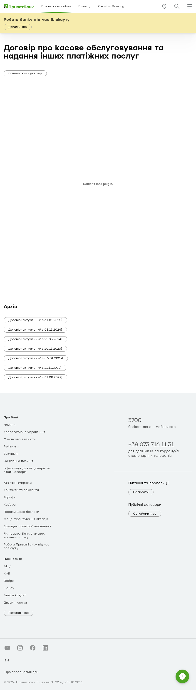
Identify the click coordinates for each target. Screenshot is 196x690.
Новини (9, 425)
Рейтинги (11, 446)
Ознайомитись (144, 514)
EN (7, 660)
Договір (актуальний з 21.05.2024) (35, 339)
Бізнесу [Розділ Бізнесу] (84, 6)
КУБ (7, 573)
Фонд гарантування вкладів (26, 519)
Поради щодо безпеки (21, 512)
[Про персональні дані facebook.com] (32, 647)
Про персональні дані (22, 672)
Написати (141, 492)
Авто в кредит (15, 595)
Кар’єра (10, 504)
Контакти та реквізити (21, 490)
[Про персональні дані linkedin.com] (45, 647)
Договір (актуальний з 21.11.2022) (35, 368)
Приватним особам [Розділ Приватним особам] (56, 6)
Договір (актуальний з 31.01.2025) (35, 320)
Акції (7, 566)
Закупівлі (11, 454)
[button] (189, 6)
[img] (19, 6)
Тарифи (9, 497)
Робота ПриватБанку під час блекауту (26, 546)
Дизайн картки (15, 602)
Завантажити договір (25, 73)
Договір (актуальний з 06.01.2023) (35, 358)
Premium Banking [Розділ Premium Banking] (111, 6)
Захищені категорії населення (27, 526)
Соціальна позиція (18, 461)
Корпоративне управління (24, 432)
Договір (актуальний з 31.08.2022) (35, 377)
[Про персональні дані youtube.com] (7, 647)
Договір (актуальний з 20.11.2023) (35, 349)
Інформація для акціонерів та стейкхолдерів (27, 470)
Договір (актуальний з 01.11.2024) (35, 329)
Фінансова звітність (20, 439)
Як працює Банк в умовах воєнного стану (24, 535)
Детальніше (17, 27)
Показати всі (18, 613)
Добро (9, 581)
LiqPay (9, 588)
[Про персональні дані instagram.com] (20, 647)
